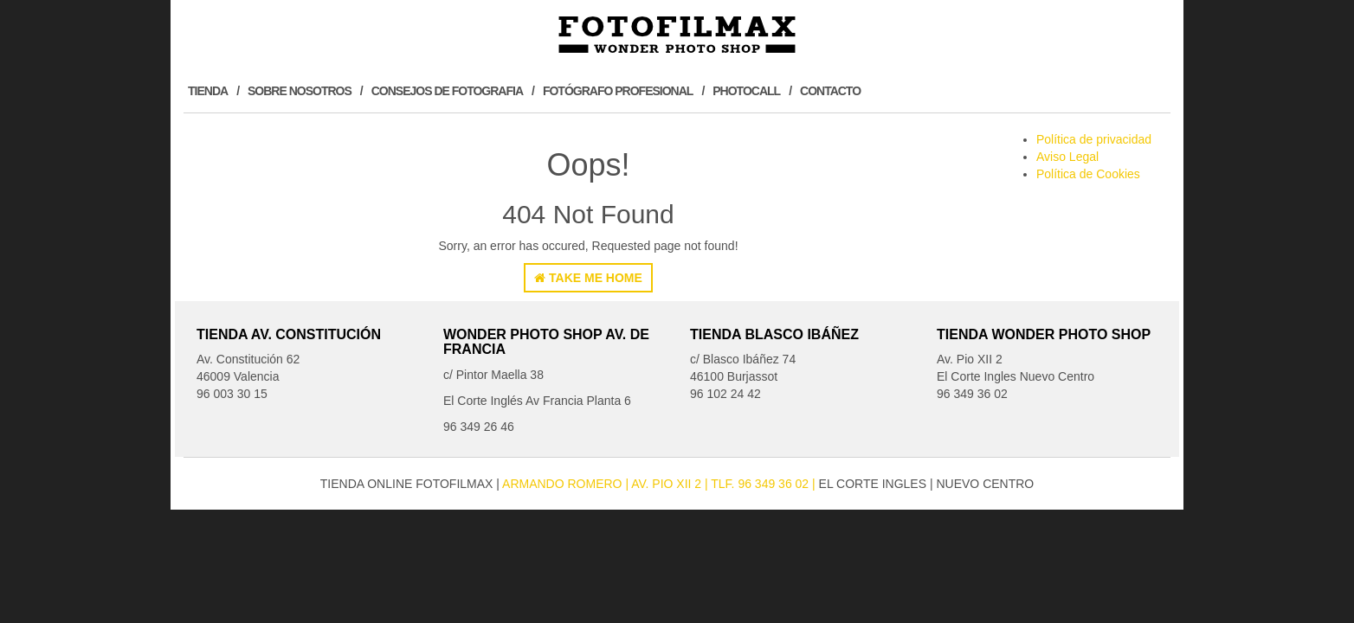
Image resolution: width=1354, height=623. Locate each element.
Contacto (830, 91)
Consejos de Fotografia (447, 91)
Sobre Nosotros (299, 91)
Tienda (208, 91)
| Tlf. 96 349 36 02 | (762, 484)
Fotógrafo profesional (618, 91)
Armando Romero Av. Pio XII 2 (603, 484)
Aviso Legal (1067, 157)
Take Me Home (588, 278)
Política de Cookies (1088, 174)
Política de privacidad (1093, 139)
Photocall (746, 91)
